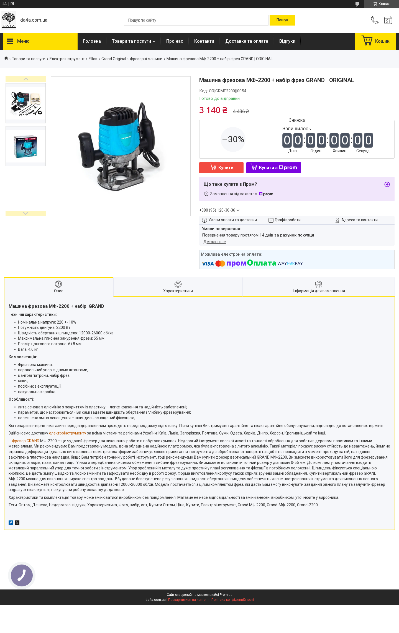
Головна (92, 41)
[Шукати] (282, 20)
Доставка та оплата (246, 41)
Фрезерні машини (146, 59)
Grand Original (113, 59)
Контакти (204, 41)
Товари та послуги (131, 41)
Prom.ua (226, 595)
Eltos (93, 59)
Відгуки (287, 41)
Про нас (174, 41)
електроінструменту (67, 433)
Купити (225, 167)
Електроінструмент (67, 59)
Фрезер (19, 441)
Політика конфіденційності (232, 600)
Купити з (278, 167)
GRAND (33, 441)
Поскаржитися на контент (188, 600)
